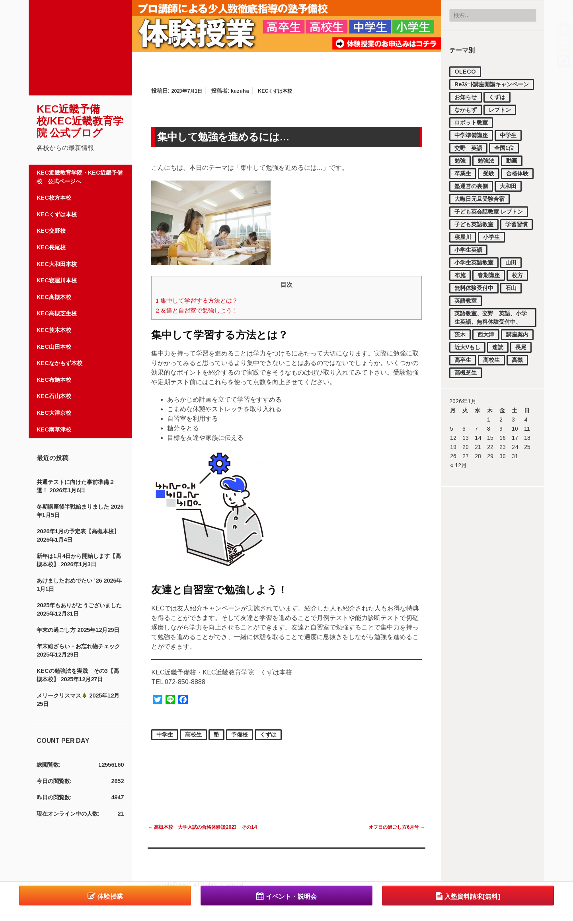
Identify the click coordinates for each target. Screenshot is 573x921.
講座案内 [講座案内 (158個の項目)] (517, 334)
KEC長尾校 (51, 247)
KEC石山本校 (54, 396)
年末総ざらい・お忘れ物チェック (78, 646)
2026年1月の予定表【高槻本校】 (78, 531)
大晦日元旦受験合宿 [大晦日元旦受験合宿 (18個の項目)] (479, 199)
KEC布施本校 (54, 380)
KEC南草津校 (54, 429)
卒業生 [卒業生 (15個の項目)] (462, 173)
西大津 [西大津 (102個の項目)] (485, 334)
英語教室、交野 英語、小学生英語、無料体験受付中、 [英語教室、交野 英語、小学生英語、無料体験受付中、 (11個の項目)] (490, 317)
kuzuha (246, 90)
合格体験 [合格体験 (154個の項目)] (517, 173)
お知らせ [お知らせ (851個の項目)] (465, 97)
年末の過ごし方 (56, 630)
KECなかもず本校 (59, 363)
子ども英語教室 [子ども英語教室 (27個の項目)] (473, 224)
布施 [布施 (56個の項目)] (460, 275)
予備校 (239, 734)
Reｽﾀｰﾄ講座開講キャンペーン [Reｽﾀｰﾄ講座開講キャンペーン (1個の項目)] (491, 84)
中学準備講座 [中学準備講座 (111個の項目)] (471, 135)
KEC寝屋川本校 (57, 280)
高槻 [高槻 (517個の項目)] (517, 360)
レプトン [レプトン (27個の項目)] (500, 110)
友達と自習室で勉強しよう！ (202, 310)
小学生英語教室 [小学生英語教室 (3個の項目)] (473, 262)
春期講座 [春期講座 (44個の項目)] (488, 275)
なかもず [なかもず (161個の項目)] (465, 110)
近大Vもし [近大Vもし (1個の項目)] (467, 347)
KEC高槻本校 (54, 297)
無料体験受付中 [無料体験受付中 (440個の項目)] (473, 288)
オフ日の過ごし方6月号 (392, 827)
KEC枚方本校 (54, 197)
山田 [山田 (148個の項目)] (510, 262)
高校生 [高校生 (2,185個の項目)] (491, 360)
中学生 (164, 734)
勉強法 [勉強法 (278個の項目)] (485, 160)
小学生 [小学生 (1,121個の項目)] (491, 237)
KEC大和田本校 (57, 264)
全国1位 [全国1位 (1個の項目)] (504, 148)
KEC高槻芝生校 (57, 313)
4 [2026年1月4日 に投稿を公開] (525, 419)
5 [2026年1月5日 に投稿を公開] (451, 429)
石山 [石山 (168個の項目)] (510, 288)
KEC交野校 (51, 230)
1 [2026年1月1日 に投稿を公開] (488, 419)
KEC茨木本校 (54, 330)
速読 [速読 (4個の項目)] (497, 347)
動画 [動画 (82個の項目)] (511, 160)
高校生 (193, 734)
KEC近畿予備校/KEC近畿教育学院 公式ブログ (80, 120)
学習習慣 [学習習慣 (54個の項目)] (516, 224)
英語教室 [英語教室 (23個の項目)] (465, 300)
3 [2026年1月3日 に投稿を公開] (513, 419)
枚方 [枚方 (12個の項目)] (517, 275)
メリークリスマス (62, 695)
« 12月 (458, 465)
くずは (268, 734)
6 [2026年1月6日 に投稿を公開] (464, 429)
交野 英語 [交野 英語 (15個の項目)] (468, 148)
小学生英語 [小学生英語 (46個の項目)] (468, 250)
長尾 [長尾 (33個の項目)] (520, 347)
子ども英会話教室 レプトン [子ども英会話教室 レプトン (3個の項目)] (488, 211)
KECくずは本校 (57, 214)
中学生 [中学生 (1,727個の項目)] (508, 135)
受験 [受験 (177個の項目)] (488, 173)
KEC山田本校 (54, 347)
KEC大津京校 (54, 413)
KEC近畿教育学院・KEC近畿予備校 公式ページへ (80, 177)
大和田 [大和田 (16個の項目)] (508, 186)
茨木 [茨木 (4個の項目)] (460, 334)
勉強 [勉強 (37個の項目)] (460, 160)
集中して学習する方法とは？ (202, 300)
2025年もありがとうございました (79, 605)
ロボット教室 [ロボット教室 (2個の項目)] (471, 122)
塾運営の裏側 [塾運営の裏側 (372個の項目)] (471, 186)
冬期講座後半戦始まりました (73, 506)
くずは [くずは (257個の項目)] (497, 97)
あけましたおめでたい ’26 (69, 580)
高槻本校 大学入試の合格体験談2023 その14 (211, 827)
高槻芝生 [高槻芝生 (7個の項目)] (465, 372)
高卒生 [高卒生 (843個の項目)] (462, 360)
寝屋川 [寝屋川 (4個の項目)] (462, 237)
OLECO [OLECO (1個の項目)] (465, 71)
